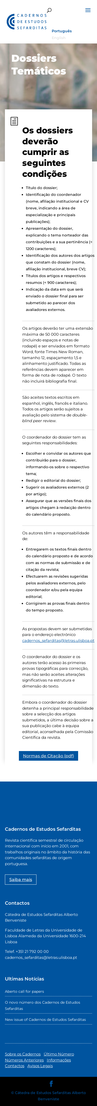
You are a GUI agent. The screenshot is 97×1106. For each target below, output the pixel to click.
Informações (59, 1060)
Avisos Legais (40, 1065)
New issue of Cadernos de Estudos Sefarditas (45, 1019)
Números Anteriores (24, 1060)
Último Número (59, 1054)
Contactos (14, 1065)
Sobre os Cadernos (23, 1054)
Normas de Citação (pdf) (48, 755)
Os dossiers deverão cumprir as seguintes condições (47, 152)
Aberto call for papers (24, 991)
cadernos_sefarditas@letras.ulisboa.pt (58, 640)
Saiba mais (20, 879)
